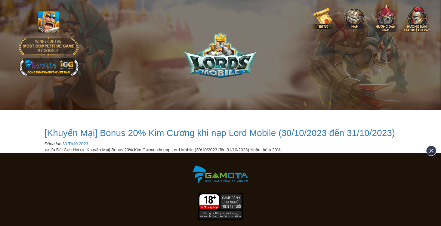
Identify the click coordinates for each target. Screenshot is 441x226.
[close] (429, 150)
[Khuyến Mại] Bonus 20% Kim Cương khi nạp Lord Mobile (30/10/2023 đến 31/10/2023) (220, 133)
